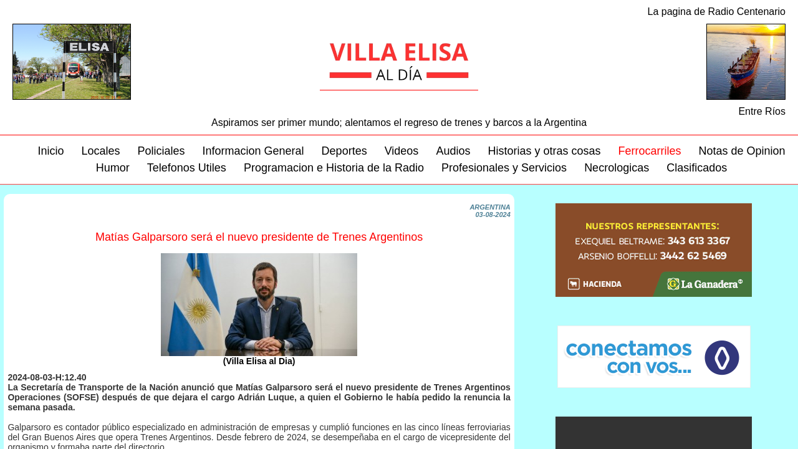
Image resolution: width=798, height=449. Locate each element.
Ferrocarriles (649, 151)
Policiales (161, 151)
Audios (453, 151)
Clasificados (696, 168)
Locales (100, 151)
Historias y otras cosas (544, 151)
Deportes (344, 151)
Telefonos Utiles (186, 168)
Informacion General (253, 151)
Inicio (50, 151)
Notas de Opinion (742, 151)
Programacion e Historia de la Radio (334, 168)
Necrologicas (616, 168)
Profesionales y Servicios (504, 168)
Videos (402, 151)
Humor (113, 168)
